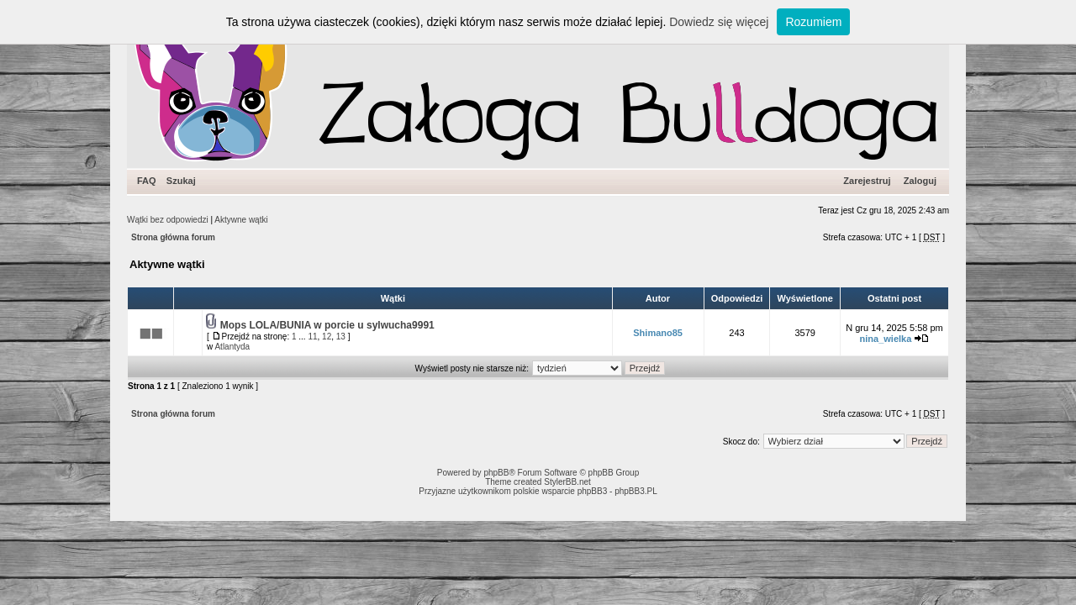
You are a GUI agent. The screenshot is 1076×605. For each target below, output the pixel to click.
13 (340, 336)
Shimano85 (658, 333)
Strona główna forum (173, 237)
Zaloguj (920, 181)
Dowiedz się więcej (718, 22)
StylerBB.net (567, 482)
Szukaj (181, 181)
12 (326, 336)
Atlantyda (232, 346)
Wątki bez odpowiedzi (167, 219)
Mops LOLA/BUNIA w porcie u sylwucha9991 (327, 325)
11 (312, 336)
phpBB (496, 472)
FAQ (146, 181)
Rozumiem (813, 22)
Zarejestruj (866, 181)
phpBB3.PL (635, 491)
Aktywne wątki (240, 219)
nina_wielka (886, 339)
